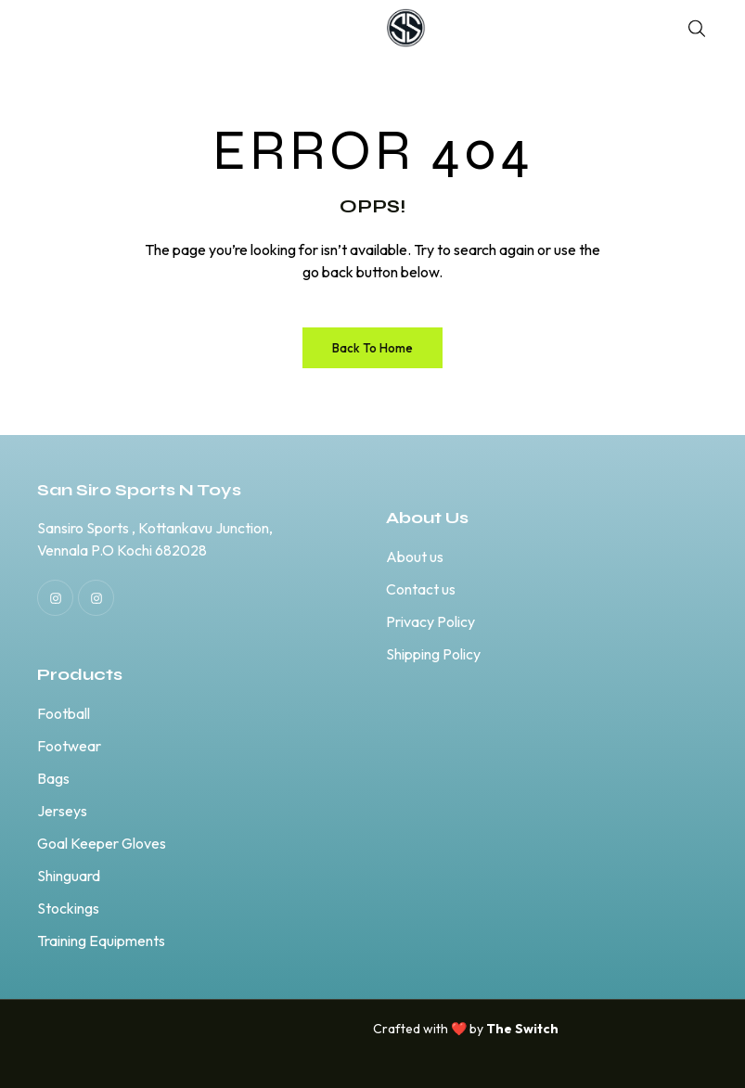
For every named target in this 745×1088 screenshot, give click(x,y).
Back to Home (372, 347)
